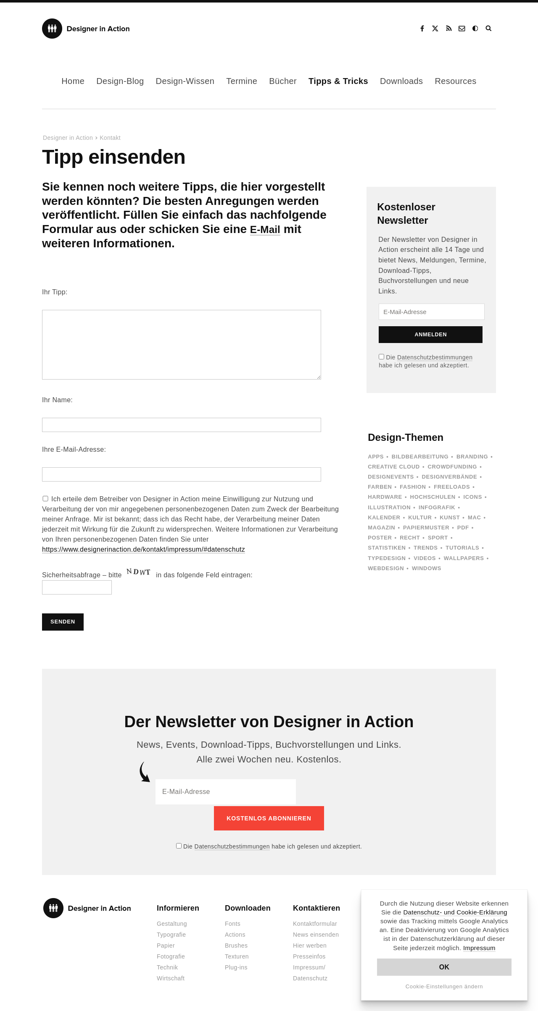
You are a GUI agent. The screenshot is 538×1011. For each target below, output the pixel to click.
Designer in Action (86, 28)
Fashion (413, 487)
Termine (241, 81)
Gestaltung (172, 922)
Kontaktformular (315, 922)
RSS (449, 28)
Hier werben (310, 944)
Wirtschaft (171, 977)
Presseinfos (309, 955)
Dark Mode (476, 28)
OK (444, 967)
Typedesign (387, 558)
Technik (167, 966)
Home (72, 81)
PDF (463, 527)
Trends (426, 548)
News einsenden (316, 933)
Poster (380, 537)
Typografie (171, 933)
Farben (380, 487)
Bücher (283, 81)
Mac (474, 517)
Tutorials (462, 548)
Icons (473, 497)
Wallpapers (464, 558)
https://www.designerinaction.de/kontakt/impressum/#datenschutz (143, 549)
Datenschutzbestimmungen (434, 357)
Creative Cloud (394, 467)
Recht (410, 537)
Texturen (237, 955)
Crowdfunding (452, 467)
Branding (472, 456)
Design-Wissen (185, 81)
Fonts (232, 922)
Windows (426, 568)
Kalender (384, 517)
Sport (438, 537)
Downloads (401, 81)
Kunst (450, 517)
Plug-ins (236, 966)
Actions (235, 933)
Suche (489, 28)
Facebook (422, 28)
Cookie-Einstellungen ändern (444, 986)
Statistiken (387, 548)
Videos (425, 558)
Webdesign (386, 568)
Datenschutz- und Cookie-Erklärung (455, 912)
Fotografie (171, 955)
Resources (456, 81)
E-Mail (267, 229)
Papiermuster (426, 527)
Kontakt (462, 28)
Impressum (479, 947)
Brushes (236, 944)
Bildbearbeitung (420, 456)
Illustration (389, 507)
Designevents (391, 477)
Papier (166, 944)
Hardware (385, 497)
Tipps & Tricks (338, 81)
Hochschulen (433, 497)
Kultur (420, 517)
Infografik (437, 507)
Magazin (381, 527)
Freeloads (452, 487)
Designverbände (449, 477)
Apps (376, 456)
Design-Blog (120, 81)
